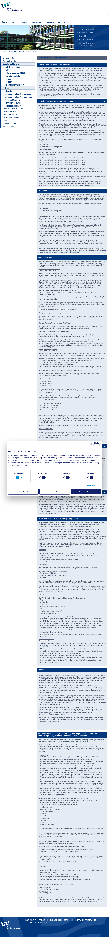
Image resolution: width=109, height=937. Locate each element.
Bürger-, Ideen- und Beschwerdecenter (86, 44)
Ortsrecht (82, 36)
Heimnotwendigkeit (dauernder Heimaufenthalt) (56, 65)
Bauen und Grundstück (11, 118)
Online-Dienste (8, 58)
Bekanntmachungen (86, 32)
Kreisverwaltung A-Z (86, 29)
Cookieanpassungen (65, 920)
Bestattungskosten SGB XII (14, 73)
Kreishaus (23, 22)
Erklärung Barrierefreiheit (85, 920)
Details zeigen (91, 485)
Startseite (4, 51)
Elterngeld (8, 79)
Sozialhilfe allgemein (12, 106)
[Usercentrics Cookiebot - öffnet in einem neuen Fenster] (91, 444)
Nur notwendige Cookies (23, 492)
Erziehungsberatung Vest (14, 85)
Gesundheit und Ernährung (13, 109)
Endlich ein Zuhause (12, 67)
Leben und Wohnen (10, 115)
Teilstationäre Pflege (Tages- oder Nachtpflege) (55, 101)
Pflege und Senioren (12, 100)
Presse (26, 922)
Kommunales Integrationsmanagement (19, 97)
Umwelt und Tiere (9, 112)
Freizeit (61, 22)
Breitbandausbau (9, 124)
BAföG (6, 70)
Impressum (41, 920)
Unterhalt (41, 670)
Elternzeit (8, 82)
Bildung (50, 22)
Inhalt (26, 920)
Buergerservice (13, 51)
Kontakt (33, 920)
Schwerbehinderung (12, 103)
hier (48, 851)
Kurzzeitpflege (43, 191)
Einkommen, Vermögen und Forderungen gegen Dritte (58, 519)
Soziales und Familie (24, 51)
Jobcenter (8, 91)
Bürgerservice (7, 22)
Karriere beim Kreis (86, 39)
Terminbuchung (9, 127)
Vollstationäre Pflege (45, 258)
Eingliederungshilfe (12, 76)
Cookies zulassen (85, 492)
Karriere (33, 922)
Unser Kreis (7, 121)
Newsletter (42, 922)
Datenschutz (52, 920)
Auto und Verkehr (9, 61)
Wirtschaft (37, 22)
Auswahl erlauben (54, 492)
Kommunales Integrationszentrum (17, 94)
